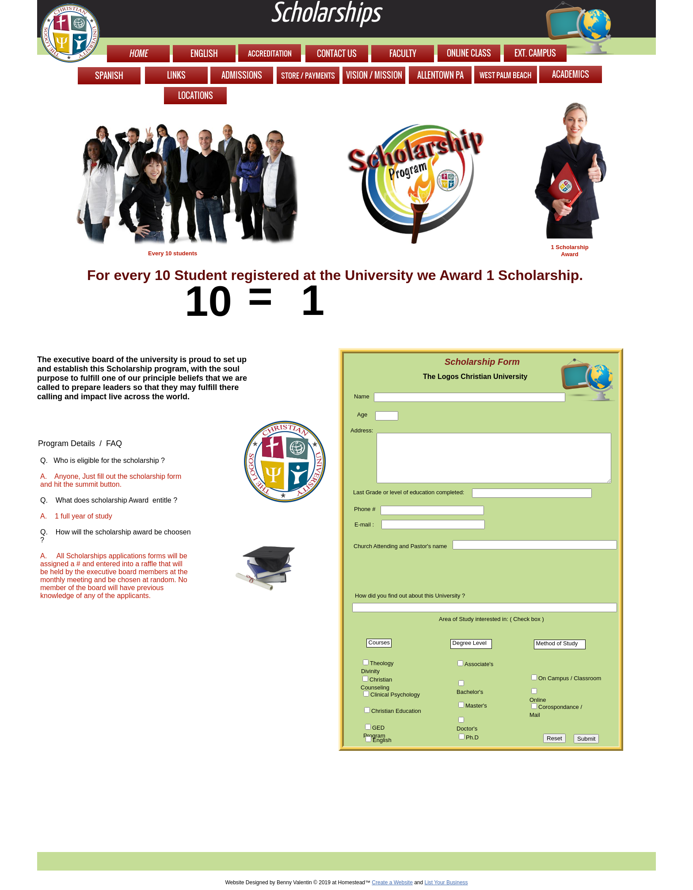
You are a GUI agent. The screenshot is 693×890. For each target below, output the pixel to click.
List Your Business (446, 882)
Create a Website (392, 882)
